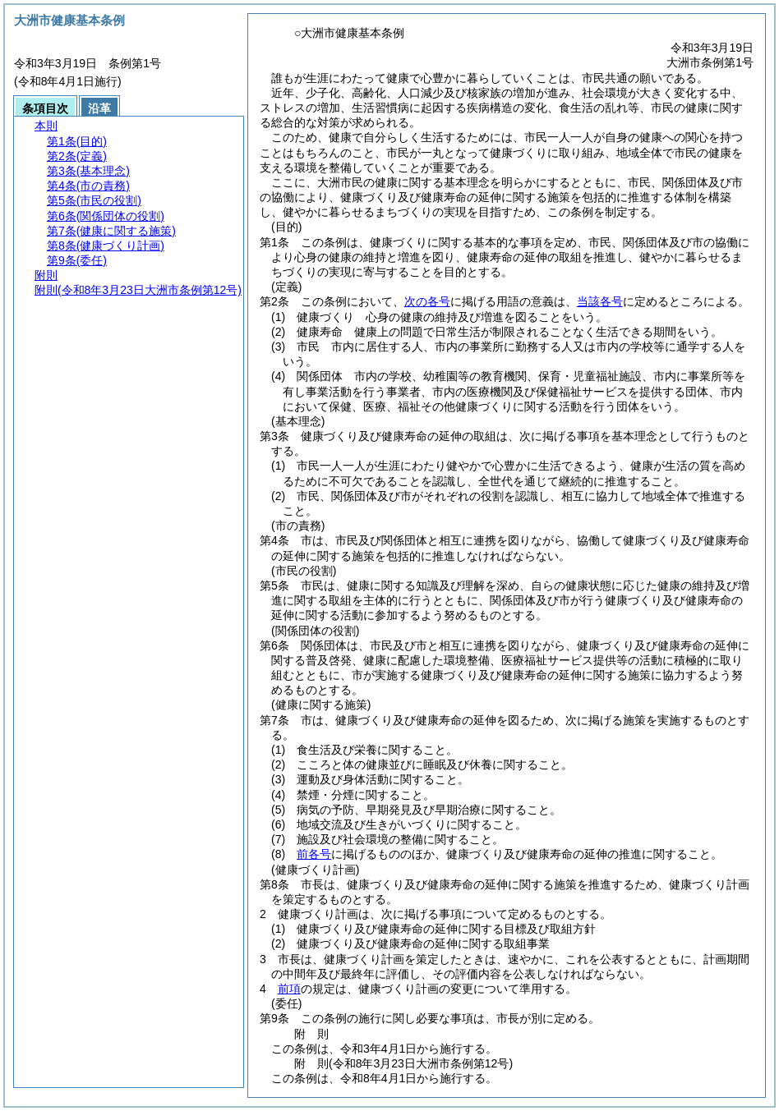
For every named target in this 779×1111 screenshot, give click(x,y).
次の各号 (427, 301)
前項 (289, 988)
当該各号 (600, 301)
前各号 (314, 854)
